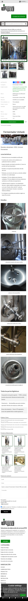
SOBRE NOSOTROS (5, 569)
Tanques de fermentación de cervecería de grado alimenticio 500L (12, 421)
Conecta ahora (12, 122)
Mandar (6, 511)
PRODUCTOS (4, 571)
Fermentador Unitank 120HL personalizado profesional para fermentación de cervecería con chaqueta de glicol (7, 450)
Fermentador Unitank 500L (7, 429)
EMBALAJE (3, 576)
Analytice (11, 597)
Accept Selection (14, 595)
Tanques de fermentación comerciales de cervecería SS (13, 422)
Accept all (23, 595)
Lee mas (5, 541)
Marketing (24, 597)
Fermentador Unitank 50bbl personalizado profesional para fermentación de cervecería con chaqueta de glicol (7, 469)
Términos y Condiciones (9, 508)
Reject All (7, 595)
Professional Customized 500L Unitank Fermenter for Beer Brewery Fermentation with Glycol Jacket (20, 89)
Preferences (18, 597)
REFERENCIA (4, 573)
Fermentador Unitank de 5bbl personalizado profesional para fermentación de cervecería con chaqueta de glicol (19, 469)
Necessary (5, 597)
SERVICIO (3, 580)
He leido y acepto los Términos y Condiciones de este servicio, (14, 507)
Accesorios (4, 504)
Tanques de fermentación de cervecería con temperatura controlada (14, 425)
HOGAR (3, 567)
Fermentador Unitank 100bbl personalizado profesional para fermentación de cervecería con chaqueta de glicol (19, 450)
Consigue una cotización (19, 16)
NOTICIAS (3, 582)
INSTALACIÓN (4, 578)
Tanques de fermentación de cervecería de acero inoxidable (12, 427)
